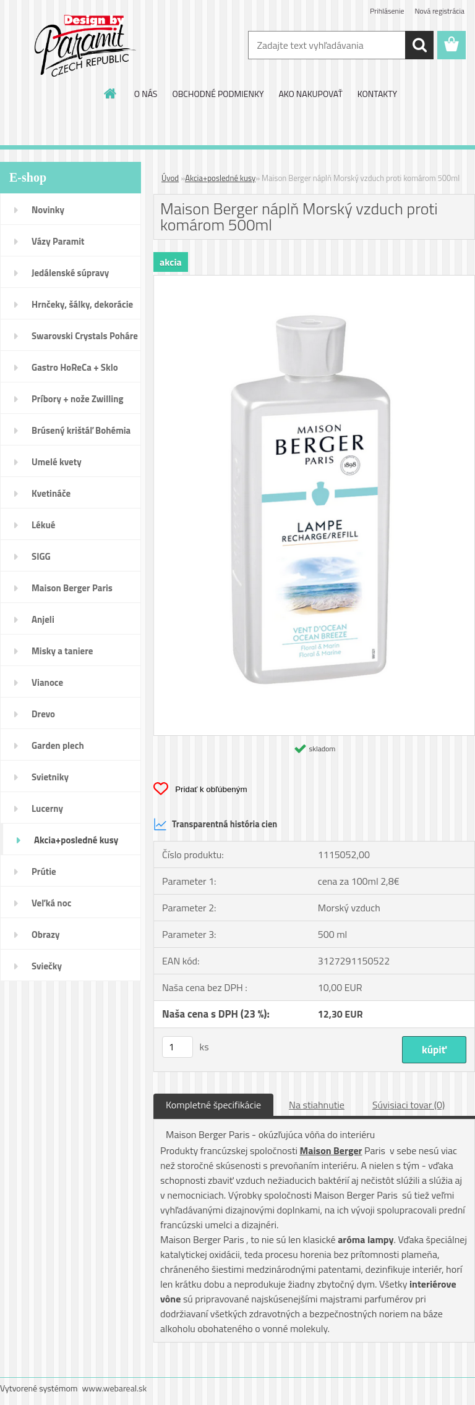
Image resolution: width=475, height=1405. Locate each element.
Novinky (48, 210)
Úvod (170, 178)
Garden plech (58, 745)
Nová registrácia (439, 11)
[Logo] (85, 46)
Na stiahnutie (316, 1104)
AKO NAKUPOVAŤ (310, 93)
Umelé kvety (57, 462)
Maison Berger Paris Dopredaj (72, 592)
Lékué (43, 525)
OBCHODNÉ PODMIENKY (217, 93)
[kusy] (177, 1047)
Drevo (43, 714)
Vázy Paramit (58, 241)
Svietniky (50, 777)
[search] (419, 45)
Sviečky (47, 966)
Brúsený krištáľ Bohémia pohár (81, 434)
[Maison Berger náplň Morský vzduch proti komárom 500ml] (314, 280)
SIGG (41, 556)
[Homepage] (110, 93)
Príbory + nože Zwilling (78, 399)
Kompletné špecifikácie (213, 1104)
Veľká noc (51, 903)
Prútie (44, 871)
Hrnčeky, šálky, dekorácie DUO (82, 308)
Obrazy (46, 934)
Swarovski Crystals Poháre (85, 336)
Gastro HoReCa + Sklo (75, 367)
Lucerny (47, 808)
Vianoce (47, 682)
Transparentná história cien (215, 824)
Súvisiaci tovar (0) (408, 1104)
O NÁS (146, 93)
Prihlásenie (387, 11)
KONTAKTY (377, 93)
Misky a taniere (62, 651)
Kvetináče (51, 493)
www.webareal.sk (114, 1388)
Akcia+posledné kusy (76, 840)
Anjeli (43, 619)
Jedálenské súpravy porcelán (70, 277)
